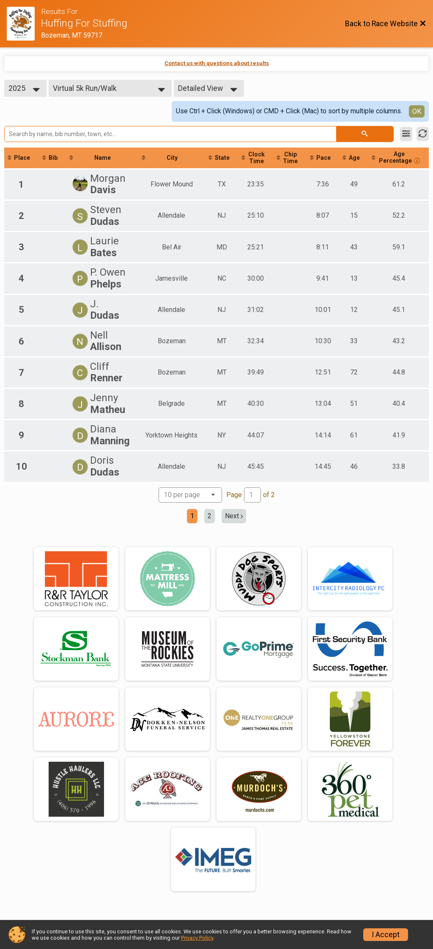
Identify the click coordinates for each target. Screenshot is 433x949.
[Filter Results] (406, 134)
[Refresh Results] (423, 134)
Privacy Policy (197, 938)
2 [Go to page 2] (209, 516)
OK (416, 111)
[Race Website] (24, 24)
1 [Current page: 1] (192, 516)
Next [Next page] (234, 516)
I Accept (386, 934)
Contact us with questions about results (216, 63)
